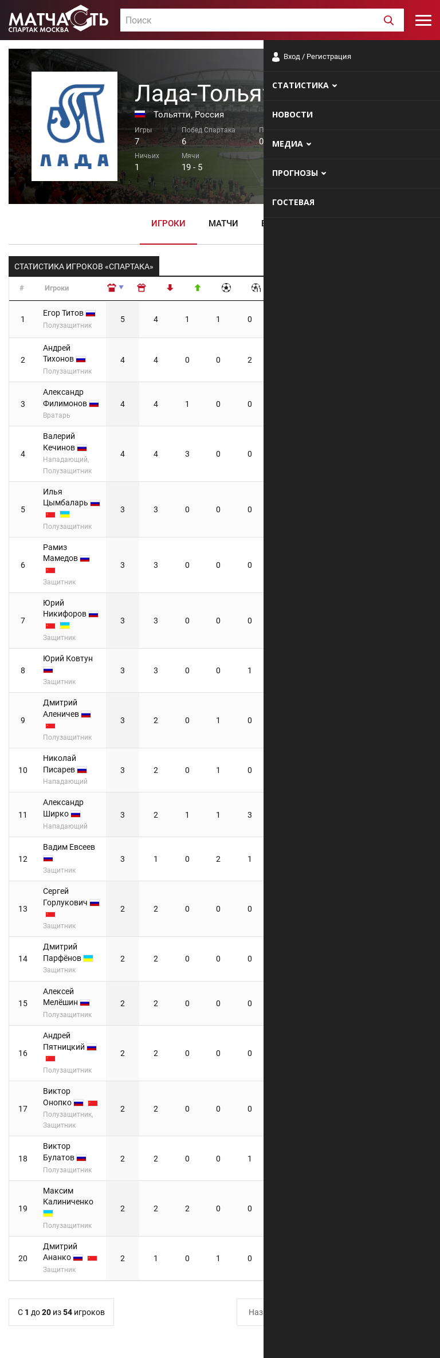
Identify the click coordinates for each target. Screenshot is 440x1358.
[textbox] (262, 20)
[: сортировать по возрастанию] (154, 289)
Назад (260, 1120)
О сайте (292, 1337)
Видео (275, 223)
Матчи (223, 223)
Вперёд (404, 1120)
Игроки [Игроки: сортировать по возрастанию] (57, 288)
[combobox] (262, 20)
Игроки (168, 223)
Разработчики (338, 1337)
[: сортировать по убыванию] (184, 289)
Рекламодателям (401, 1337)
